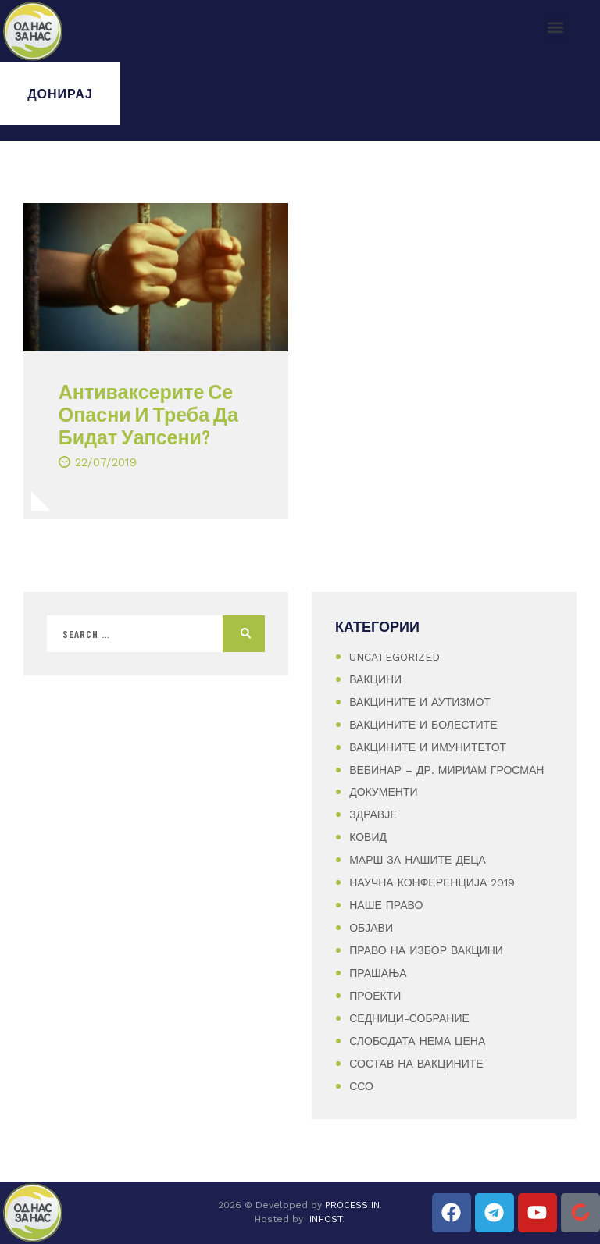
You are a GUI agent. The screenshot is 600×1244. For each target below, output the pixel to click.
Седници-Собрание (409, 1018)
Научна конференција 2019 (432, 882)
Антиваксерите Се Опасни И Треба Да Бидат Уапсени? (148, 413)
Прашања (377, 973)
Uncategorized (394, 657)
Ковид (368, 837)
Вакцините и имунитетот (427, 747)
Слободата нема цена (417, 1041)
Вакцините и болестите (423, 724)
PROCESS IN (352, 1204)
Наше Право (386, 905)
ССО (361, 1086)
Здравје (373, 814)
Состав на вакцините (416, 1063)
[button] (556, 28)
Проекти (375, 995)
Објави (371, 927)
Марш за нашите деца (417, 860)
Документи (383, 792)
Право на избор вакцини (426, 950)
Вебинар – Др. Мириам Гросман (446, 770)
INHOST (325, 1219)
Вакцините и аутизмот (420, 702)
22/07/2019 (106, 462)
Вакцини (375, 679)
